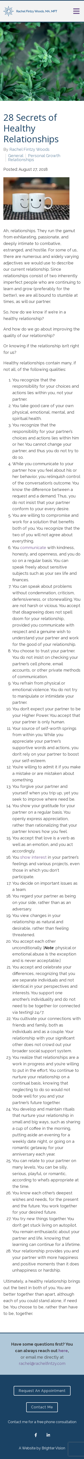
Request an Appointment (42, 1391)
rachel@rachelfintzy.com (42, 1363)
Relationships (21, 160)
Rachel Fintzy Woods (29, 149)
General (15, 156)
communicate (33, 547)
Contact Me (42, 1407)
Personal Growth (44, 156)
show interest (33, 857)
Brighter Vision (53, 1448)
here (63, 1350)
